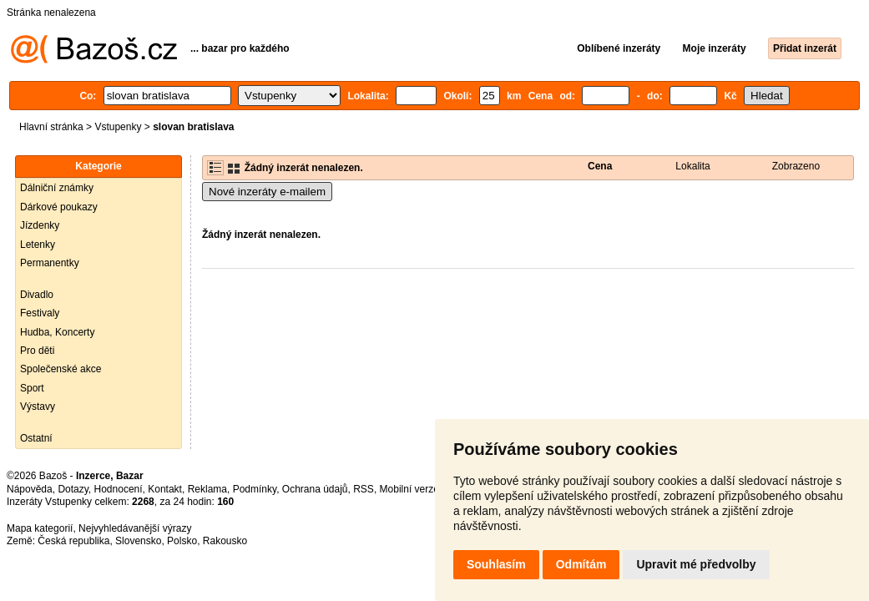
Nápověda (30, 489)
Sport (32, 388)
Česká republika (73, 541)
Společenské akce (60, 369)
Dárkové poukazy (59, 207)
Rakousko (225, 541)
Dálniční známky (56, 188)
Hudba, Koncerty (57, 332)
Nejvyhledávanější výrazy (134, 528)
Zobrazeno (796, 166)
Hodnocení (118, 489)
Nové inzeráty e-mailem (267, 191)
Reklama (207, 489)
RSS (363, 489)
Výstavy (37, 406)
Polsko (182, 541)
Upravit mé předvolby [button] (695, 564)
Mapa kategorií (40, 528)
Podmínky (254, 489)
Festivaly (39, 313)
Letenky (37, 244)
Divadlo (36, 294)
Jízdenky (39, 225)
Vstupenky (117, 127)
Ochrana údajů (315, 489)
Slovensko (138, 541)
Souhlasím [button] (496, 564)
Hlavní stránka (51, 127)
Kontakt (165, 489)
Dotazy (73, 489)
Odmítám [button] (581, 564)
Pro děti (37, 350)
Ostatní (36, 438)
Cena (600, 166)
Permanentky (49, 263)
